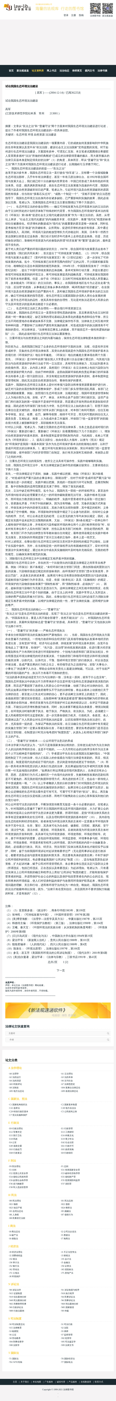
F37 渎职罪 (66, 1184)
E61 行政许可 (67, 1146)
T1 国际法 (14, 1359)
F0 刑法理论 (15, 1166)
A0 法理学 (14, 1074)
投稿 (81, 15)
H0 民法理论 (15, 1201)
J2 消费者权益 (15, 1255)
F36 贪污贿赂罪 (16, 1184)
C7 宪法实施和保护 (18, 1115)
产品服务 (73, 1382)
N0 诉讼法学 (15, 1290)
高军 (39, 92)
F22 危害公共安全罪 (18, 1173)
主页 (15, 1382)
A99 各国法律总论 (69, 1091)
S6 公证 (12, 1335)
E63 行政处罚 (15, 1149)
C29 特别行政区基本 (18, 1111)
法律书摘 (102, 70)
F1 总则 (64, 1166)
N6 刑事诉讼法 (68, 1300)
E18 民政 (13, 1139)
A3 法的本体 (67, 1077)
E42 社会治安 (67, 1142)
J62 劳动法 (14, 1269)
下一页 (61, 970)
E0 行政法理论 (16, 1128)
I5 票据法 (65, 1235)
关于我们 (25, 1382)
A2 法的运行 (15, 1077)
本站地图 (37, 1382)
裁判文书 (90, 70)
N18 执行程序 (67, 1293)
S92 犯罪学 (66, 1338)
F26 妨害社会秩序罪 (18, 1180)
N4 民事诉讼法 (68, 1297)
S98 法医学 (14, 1345)
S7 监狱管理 (66, 1335)
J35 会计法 (66, 1259)
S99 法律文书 (67, 1345)
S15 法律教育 (15, 1328)
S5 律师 (64, 1331)
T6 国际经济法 (68, 1359)
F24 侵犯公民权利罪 (18, 1177)
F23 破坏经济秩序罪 (70, 1173)
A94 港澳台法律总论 (70, 1088)
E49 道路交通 (15, 1146)
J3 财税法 (65, 1255)
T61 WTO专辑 (15, 1362)
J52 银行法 (14, 1266)
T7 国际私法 (67, 1362)
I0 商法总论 (14, 1232)
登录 (66, 15)
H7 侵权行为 (67, 1215)
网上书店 (51, 70)
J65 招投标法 (67, 1269)
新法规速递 (23, 70)
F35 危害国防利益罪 (70, 1180)
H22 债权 (65, 1204)
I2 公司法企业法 (68, 1232)
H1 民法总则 (67, 1201)
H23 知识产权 (15, 1208)
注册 (73, 15)
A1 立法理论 (67, 1074)
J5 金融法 (65, 1262)
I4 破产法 (13, 1235)
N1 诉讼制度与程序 (70, 1290)
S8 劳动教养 (15, 1338)
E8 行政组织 (67, 1153)
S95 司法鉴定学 (68, 1342)
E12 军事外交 (15, 1132)
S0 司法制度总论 (17, 1324)
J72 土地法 (14, 1273)
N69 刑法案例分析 (69, 1304)
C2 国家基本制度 (69, 1104)
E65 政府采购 (67, 1149)
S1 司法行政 (66, 1324)
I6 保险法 (13, 1238)
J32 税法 (13, 1259)
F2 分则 (12, 1170)
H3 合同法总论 (16, 1211)
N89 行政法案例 (16, 1311)
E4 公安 (12, 1142)
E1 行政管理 (67, 1128)
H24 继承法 (66, 1208)
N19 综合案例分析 (17, 1297)
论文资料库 (38, 70)
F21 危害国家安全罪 (70, 1170)
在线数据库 (86, 1382)
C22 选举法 (14, 1108)
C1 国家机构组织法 (18, 1104)
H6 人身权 (14, 1215)
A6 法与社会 (67, 1081)
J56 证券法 (66, 1266)
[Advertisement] (58, 42)
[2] (66, 962)
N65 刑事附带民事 (17, 1304)
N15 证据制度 (15, 1293)
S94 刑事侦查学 (16, 1342)
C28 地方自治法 (68, 1108)
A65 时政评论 (15, 1084)
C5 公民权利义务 (69, 1111)
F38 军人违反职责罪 (18, 1187)
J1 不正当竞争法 (68, 1252)
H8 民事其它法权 (17, 1218)
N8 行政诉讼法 (16, 1307)
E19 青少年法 (67, 1139)
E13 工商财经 (67, 1132)
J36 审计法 (14, 1262)
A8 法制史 (14, 1088)
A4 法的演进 (15, 1081)
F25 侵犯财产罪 (68, 1177)
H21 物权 (13, 1204)
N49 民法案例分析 (17, 1300)
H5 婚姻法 (66, 1211)
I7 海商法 (65, 1238)
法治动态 (64, 70)
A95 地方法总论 (16, 1091)
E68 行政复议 (15, 1153)
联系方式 (99, 1382)
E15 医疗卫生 (15, 1135)
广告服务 (49, 1382)
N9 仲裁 (65, 1311)
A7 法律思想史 (68, 1084)
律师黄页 (77, 70)
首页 (11, 70)
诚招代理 (61, 1382)
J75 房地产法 (67, 1273)
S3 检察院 (13, 1331)
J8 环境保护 (14, 1276)
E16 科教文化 (67, 1135)
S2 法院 (64, 1328)
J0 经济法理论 (15, 1252)
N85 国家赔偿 (67, 1307)
